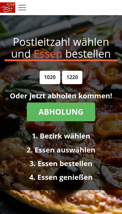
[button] (50, 77)
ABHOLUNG (60, 111)
